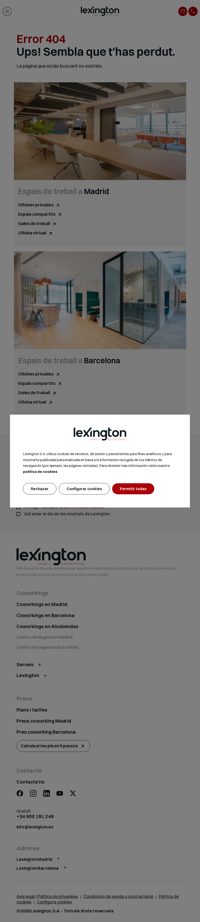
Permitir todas (133, 488)
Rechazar (40, 488)
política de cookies (40, 471)
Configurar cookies (84, 488)
